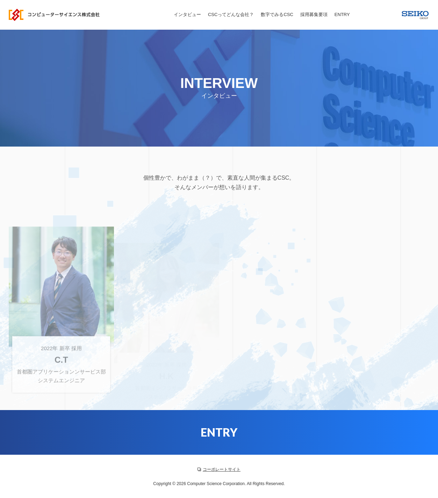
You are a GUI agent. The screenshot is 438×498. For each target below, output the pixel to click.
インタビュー (187, 14)
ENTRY (342, 14)
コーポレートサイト (219, 469)
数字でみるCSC (277, 14)
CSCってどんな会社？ (231, 14)
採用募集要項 (314, 14)
